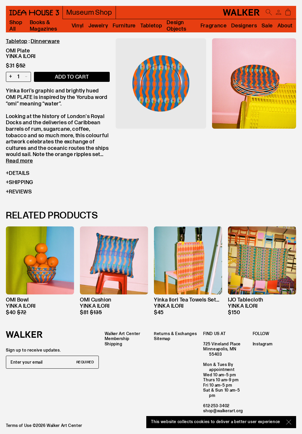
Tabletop (151, 26)
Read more (19, 161)
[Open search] (269, 12)
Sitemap (162, 338)
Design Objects (176, 25)
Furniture (124, 26)
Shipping (19, 182)
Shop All (15, 25)
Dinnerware (45, 41)
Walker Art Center (122, 333)
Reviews (19, 192)
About (285, 26)
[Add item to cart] (72, 77)
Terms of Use (19, 425)
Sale (267, 26)
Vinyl (78, 26)
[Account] (278, 12)
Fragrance (214, 26)
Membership (117, 338)
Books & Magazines (43, 25)
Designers (244, 26)
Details (17, 173)
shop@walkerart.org (223, 410)
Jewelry (98, 26)
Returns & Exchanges (175, 333)
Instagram (263, 344)
